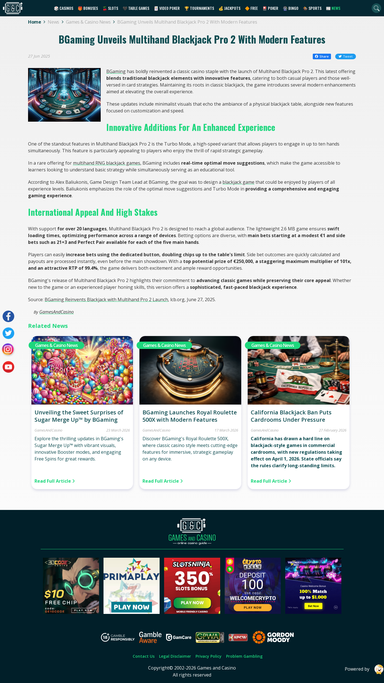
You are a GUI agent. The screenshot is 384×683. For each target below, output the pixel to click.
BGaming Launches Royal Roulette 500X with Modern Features (189, 416)
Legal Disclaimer (175, 656)
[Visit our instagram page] (8, 350)
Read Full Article (55, 481)
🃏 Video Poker (167, 8)
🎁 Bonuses (88, 8)
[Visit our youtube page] (8, 366)
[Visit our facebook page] (8, 316)
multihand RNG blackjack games (106, 163)
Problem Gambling (244, 656)
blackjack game (238, 182)
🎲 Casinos (63, 8)
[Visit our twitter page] (8, 333)
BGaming (116, 71)
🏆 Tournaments (199, 8)
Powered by (364, 669)
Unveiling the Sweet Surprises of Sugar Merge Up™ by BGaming (79, 416)
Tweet (346, 56)
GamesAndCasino (56, 312)
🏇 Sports (312, 8)
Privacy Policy (209, 656)
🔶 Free (251, 8)
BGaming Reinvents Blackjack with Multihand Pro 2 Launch (106, 299)
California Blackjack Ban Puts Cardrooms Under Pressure (291, 416)
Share (322, 56)
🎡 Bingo (290, 8)
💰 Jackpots (229, 8)
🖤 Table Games (136, 8)
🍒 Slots (110, 8)
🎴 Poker (270, 8)
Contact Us (144, 656)
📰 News (333, 8)
